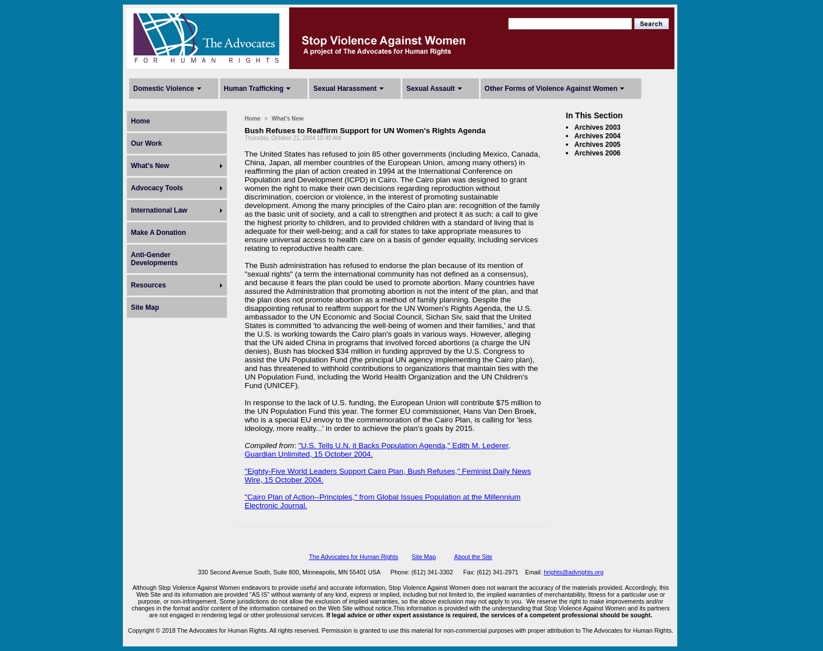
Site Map (145, 307)
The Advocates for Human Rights (353, 556)
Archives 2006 (597, 153)
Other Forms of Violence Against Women (551, 89)
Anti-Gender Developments (154, 259)
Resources (148, 285)
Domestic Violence (163, 89)
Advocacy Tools (157, 188)
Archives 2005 (597, 145)
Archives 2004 (597, 136)
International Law (159, 210)
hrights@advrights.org (573, 572)
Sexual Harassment (345, 89)
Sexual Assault (430, 89)
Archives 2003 (597, 127)
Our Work (146, 143)
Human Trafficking (254, 89)
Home (140, 121)
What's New (150, 166)
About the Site (473, 556)
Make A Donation (158, 233)
